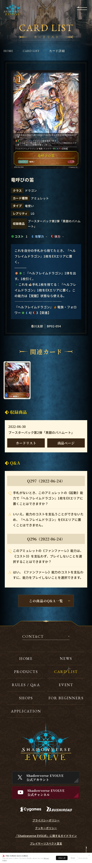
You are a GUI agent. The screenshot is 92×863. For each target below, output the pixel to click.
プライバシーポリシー (46, 820)
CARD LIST (31, 51)
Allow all (61, 858)
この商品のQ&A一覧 (46, 600)
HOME (8, 51)
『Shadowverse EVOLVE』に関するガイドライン (46, 835)
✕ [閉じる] (89, 855)
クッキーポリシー (46, 827)
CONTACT (33, 636)
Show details (83, 858)
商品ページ (66, 443)
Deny (73, 858)
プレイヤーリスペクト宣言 (46, 843)
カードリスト (26, 443)
